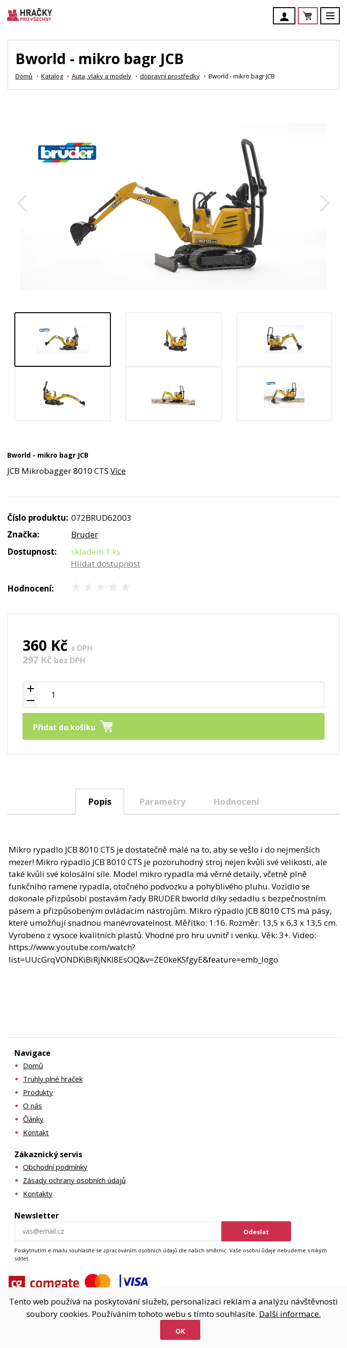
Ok (180, 1331)
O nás (32, 1105)
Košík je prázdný (317, 16)
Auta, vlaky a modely (101, 76)
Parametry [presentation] (162, 801)
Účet (287, 17)
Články (33, 1119)
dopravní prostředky (170, 76)
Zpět (22, 203)
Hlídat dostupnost (105, 563)
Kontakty (38, 1193)
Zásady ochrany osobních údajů (74, 1180)
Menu (335, 20)
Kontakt (36, 1132)
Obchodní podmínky (55, 1167)
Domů (24, 76)
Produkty (38, 1092)
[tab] (99, 802)
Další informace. (290, 1313)
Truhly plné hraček (53, 1079)
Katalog (52, 76)
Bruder (84, 534)
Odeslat (256, 1231)
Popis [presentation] (99, 801)
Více (118, 470)
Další (324, 203)
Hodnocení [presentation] (236, 801)
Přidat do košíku (64, 727)
